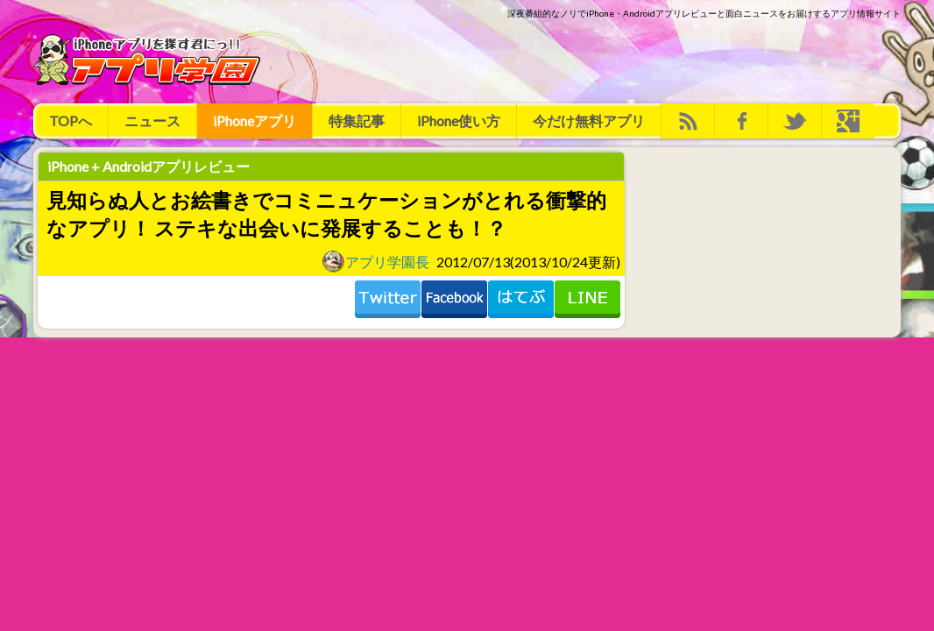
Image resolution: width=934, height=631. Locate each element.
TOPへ (70, 120)
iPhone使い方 (458, 120)
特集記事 (357, 120)
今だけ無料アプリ (589, 120)
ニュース (152, 120)
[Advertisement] (582, 59)
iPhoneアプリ (254, 120)
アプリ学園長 (375, 261)
